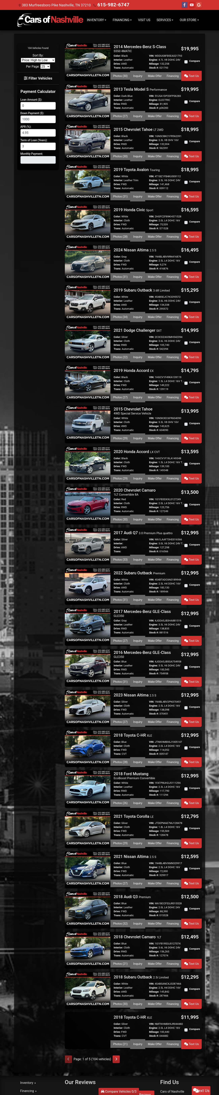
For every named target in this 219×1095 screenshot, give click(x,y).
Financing (174, 74)
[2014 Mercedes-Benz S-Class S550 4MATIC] (87, 60)
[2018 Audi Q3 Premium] (87, 856)
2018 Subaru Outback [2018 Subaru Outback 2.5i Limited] (141, 919)
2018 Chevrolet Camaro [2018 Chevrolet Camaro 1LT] (137, 881)
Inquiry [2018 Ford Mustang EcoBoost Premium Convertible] (138, 756)
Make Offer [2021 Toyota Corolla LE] (155, 794)
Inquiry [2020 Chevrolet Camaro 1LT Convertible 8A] (138, 490)
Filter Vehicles (38, 78)
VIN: (151, 55)
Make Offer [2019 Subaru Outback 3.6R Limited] (155, 300)
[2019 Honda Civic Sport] (87, 211)
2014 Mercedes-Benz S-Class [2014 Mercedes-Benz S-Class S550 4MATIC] (140, 48)
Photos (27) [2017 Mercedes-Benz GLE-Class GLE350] (121, 604)
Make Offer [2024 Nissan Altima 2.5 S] (155, 263)
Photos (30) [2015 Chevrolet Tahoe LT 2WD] (121, 150)
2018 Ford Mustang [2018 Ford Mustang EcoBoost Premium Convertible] (134, 730)
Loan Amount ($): (31, 98)
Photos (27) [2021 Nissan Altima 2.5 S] (121, 831)
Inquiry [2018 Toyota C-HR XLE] (138, 718)
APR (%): (25, 125)
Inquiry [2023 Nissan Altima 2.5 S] (138, 680)
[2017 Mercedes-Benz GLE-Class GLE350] (87, 590)
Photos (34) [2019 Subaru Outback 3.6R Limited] (121, 300)
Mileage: (154, 63)
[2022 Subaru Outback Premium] (87, 552)
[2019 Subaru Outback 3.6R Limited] (87, 287)
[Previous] (68, 996)
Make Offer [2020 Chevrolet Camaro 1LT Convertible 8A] (155, 490)
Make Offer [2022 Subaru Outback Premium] (155, 565)
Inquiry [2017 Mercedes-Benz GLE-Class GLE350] (138, 604)
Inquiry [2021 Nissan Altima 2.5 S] (138, 831)
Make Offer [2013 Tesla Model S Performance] (155, 112)
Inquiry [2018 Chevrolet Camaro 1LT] (138, 907)
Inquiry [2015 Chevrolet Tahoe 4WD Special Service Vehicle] (138, 414)
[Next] (116, 996)
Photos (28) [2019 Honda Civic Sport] (121, 225)
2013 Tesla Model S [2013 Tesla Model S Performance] (140, 86)
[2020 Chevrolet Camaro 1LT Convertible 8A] (87, 476)
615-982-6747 (109, 5)
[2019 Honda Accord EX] (87, 362)
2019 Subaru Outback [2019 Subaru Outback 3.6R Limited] (142, 275)
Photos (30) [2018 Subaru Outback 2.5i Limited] (121, 944)
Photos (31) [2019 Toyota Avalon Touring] (121, 187)
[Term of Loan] (38, 145)
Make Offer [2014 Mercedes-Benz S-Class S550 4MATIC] (155, 74)
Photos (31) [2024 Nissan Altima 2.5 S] (121, 263)
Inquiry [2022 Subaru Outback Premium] (138, 565)
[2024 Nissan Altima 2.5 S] (87, 249)
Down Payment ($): (32, 112)
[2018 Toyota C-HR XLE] (87, 704)
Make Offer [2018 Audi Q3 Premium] (155, 869)
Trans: (117, 67)
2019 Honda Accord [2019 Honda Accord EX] (134, 350)
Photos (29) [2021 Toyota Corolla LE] (121, 794)
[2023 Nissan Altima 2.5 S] (87, 666)
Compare (194, 60)
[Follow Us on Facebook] (184, 5)
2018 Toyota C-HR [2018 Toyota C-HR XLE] (133, 692)
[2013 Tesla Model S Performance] (87, 98)
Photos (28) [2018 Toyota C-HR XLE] (121, 718)
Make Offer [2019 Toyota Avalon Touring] (155, 187)
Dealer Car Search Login (171, 1084)
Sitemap (179, 1087)
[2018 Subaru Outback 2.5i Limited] (87, 931)
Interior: (118, 59)
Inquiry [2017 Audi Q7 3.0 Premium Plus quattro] (138, 528)
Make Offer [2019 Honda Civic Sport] (155, 225)
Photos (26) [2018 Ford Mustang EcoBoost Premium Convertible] (121, 756)
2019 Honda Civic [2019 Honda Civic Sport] (133, 199)
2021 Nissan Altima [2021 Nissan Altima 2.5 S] (135, 806)
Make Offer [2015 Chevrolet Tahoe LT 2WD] (155, 150)
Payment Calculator (37, 90)
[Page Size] (45, 66)
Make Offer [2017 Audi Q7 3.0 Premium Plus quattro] (155, 528)
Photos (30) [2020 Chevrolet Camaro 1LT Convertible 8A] (121, 490)
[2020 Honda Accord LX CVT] (87, 438)
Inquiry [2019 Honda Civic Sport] (138, 225)
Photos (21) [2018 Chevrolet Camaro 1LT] (121, 907)
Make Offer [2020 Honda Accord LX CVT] (155, 452)
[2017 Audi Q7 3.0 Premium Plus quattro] (87, 514)
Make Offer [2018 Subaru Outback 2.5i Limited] (155, 944)
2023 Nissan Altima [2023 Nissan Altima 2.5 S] (135, 655)
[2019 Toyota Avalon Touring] (87, 174)
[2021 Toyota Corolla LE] (87, 780)
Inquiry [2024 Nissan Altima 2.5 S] (138, 263)
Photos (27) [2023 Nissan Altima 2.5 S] (121, 680)
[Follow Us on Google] (199, 5)
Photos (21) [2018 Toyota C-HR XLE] (121, 982)
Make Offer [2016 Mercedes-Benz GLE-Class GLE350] (155, 642)
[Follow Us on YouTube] (192, 5)
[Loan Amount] (38, 105)
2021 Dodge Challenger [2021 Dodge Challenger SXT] (138, 312)
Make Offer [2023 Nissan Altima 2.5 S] (155, 680)
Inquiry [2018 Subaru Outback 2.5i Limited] (138, 944)
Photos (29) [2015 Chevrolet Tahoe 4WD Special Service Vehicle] (121, 414)
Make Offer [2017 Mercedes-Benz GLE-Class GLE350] (155, 604)
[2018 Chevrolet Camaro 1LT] (87, 893)
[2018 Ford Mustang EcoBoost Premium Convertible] (87, 742)
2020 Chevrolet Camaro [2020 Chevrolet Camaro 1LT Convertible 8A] (135, 464)
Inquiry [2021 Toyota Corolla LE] (138, 794)
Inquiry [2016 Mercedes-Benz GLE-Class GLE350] (138, 642)
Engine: (153, 59)
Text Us (192, 74)
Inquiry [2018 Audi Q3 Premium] (138, 869)
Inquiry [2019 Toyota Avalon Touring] (138, 187)
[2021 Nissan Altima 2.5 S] (87, 818)
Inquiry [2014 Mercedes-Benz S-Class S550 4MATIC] (138, 74)
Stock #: (154, 67)
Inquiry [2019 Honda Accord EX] (138, 375)
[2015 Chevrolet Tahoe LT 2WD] (87, 136)
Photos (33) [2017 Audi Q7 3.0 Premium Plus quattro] (121, 528)
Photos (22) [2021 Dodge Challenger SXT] (121, 338)
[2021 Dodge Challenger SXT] (87, 324)
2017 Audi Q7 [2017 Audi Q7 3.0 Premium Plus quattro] (143, 502)
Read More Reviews (137, 1032)
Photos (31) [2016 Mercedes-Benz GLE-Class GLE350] (121, 642)
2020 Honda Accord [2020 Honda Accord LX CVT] (137, 426)
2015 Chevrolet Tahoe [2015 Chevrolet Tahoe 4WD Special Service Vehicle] (133, 388)
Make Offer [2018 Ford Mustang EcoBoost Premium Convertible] (155, 756)
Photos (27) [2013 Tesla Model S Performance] (121, 112)
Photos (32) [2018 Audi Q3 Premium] (121, 869)
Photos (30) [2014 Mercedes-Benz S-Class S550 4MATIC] (121, 74)
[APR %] (38, 132)
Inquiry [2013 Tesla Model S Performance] (138, 112)
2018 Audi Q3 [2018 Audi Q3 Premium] (132, 844)
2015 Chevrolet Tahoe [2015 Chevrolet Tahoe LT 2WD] (138, 124)
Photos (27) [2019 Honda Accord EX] (121, 375)
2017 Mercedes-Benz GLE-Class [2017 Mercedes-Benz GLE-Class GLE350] (142, 578)
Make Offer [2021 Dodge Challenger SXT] (155, 338)
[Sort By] (38, 60)
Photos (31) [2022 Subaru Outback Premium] (121, 565)
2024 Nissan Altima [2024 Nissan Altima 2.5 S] (135, 237)
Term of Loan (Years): (34, 139)
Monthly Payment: (31, 153)
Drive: (117, 63)
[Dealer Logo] (50, 20)
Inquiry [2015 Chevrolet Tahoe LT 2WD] (138, 150)
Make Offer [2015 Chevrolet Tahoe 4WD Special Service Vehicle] (155, 414)
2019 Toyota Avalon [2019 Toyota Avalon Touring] (137, 162)
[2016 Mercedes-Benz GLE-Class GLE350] (87, 628)
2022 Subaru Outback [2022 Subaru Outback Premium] (139, 540)
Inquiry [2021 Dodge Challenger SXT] (138, 338)
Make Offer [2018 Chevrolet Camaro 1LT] (155, 907)
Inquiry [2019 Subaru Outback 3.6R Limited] (138, 300)
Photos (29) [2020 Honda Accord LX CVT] (121, 452)
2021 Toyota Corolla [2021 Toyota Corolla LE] (134, 768)
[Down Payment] (38, 118)
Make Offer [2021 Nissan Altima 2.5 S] (155, 831)
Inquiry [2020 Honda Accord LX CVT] (138, 452)
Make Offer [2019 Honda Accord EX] (155, 375)
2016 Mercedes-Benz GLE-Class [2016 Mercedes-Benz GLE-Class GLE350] (142, 617)
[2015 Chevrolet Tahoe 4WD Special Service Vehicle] (87, 400)
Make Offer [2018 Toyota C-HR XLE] (155, 718)
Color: (117, 55)
